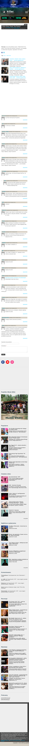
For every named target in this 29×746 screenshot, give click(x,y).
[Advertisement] (14, 99)
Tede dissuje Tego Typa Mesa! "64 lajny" (17, 454)
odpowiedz (25, 119)
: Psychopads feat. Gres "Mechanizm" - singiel (13, 576)
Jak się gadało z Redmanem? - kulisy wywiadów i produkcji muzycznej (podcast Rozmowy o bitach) (18, 659)
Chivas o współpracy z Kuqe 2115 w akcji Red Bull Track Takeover (17, 667)
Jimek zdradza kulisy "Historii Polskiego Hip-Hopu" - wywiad (16, 502)
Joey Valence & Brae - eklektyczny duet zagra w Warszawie (18, 543)
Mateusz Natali (16, 28)
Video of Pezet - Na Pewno (14, 38)
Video (15, 27)
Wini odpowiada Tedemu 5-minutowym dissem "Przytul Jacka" (18, 437)
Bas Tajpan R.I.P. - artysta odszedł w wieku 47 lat (17, 446)
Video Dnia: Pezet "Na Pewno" (11, 26)
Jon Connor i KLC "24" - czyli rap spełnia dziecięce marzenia (17, 602)
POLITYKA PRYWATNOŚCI (15, 740)
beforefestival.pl (5, 699)
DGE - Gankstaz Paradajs (15, 485)
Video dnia (18, 27)
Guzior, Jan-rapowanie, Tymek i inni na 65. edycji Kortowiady (18, 535)
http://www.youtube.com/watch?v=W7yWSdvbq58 (15, 277)
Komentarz (3, 345)
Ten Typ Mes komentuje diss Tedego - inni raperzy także (18, 429)
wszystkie (26, 518)
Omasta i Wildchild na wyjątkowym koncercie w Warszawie (17, 551)
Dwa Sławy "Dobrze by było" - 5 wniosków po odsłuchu (16, 627)
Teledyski (12, 27)
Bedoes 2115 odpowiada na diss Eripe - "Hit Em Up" (18, 462)
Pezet (5, 55)
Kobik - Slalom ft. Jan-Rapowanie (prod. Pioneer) (17, 494)
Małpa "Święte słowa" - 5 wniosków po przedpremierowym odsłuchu (18, 610)
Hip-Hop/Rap (8, 27)
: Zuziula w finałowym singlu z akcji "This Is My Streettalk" (13, 588)
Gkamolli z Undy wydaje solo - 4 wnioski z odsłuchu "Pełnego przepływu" (16, 635)
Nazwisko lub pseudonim (6, 342)
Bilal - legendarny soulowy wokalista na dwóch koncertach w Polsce (18, 560)
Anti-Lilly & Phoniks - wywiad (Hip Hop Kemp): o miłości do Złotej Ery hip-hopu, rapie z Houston (18, 675)
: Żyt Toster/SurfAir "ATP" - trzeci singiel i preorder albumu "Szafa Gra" (14, 580)
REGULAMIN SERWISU (5, 740)
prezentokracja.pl (5, 698)
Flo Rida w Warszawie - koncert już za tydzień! (18, 526)
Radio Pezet (9, 55)
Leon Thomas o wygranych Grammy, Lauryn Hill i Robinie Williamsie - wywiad (17, 650)
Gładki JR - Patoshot (14, 510)
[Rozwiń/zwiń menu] (26, 12)
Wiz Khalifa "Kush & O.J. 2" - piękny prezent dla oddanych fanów (17, 619)
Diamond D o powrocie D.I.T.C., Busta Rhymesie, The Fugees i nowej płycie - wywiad (18, 684)
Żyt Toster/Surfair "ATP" (14, 476)
